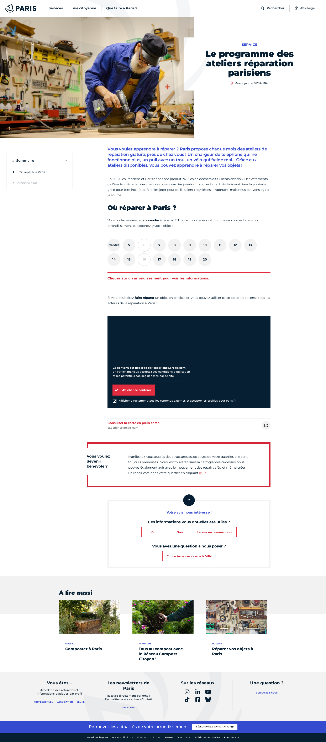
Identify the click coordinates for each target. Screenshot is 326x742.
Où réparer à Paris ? (33, 172)
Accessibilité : (136, 737)
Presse (169, 737)
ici (201, 473)
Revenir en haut (26, 183)
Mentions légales (97, 737)
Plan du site (231, 737)
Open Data (183, 737)
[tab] (113, 245)
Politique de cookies (207, 737)
